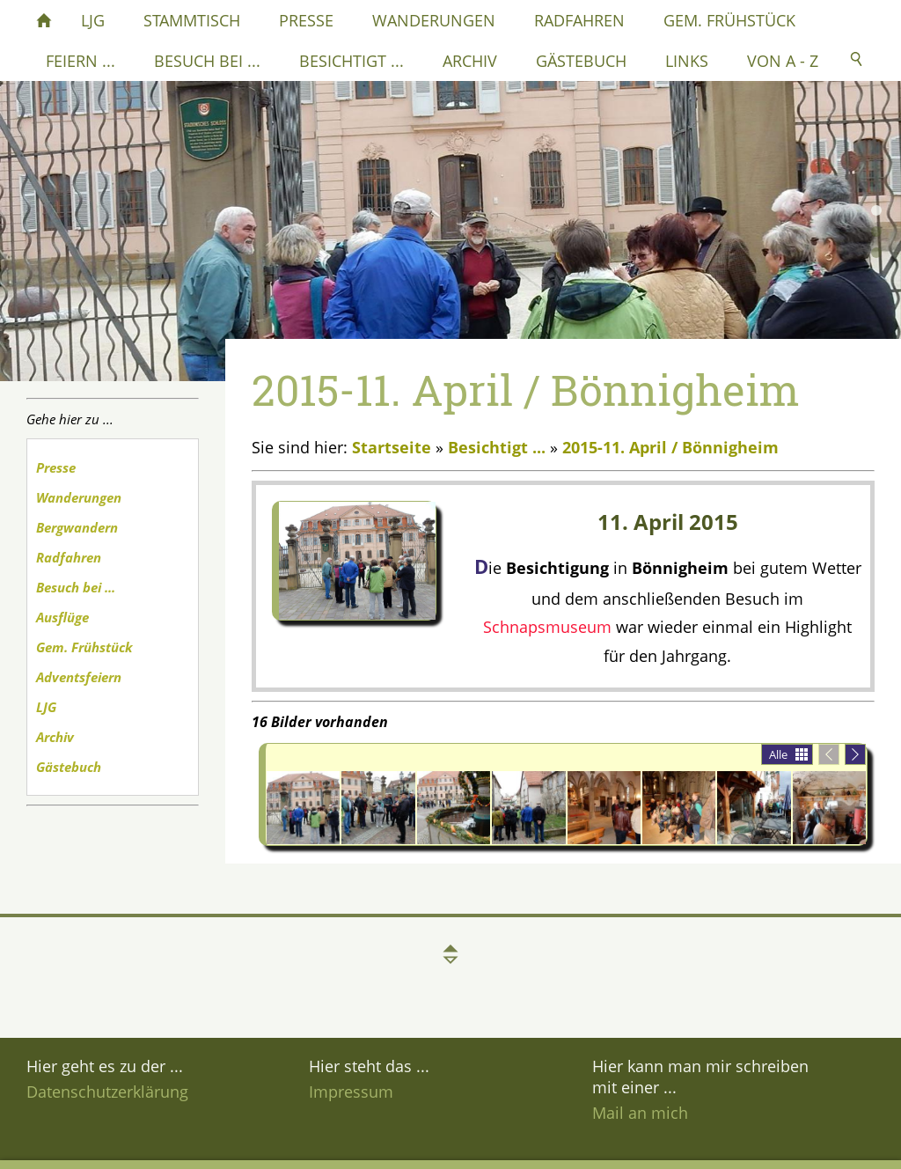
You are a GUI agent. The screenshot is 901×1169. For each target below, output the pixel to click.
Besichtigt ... (497, 447)
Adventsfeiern (78, 677)
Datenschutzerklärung (107, 1091)
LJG (46, 707)
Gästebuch (68, 767)
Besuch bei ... (75, 587)
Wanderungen (78, 497)
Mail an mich (640, 1112)
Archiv (55, 737)
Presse (56, 467)
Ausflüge (62, 617)
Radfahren (68, 557)
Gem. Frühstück (84, 647)
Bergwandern (77, 527)
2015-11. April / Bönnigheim (670, 447)
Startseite (391, 447)
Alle (778, 754)
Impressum (351, 1091)
